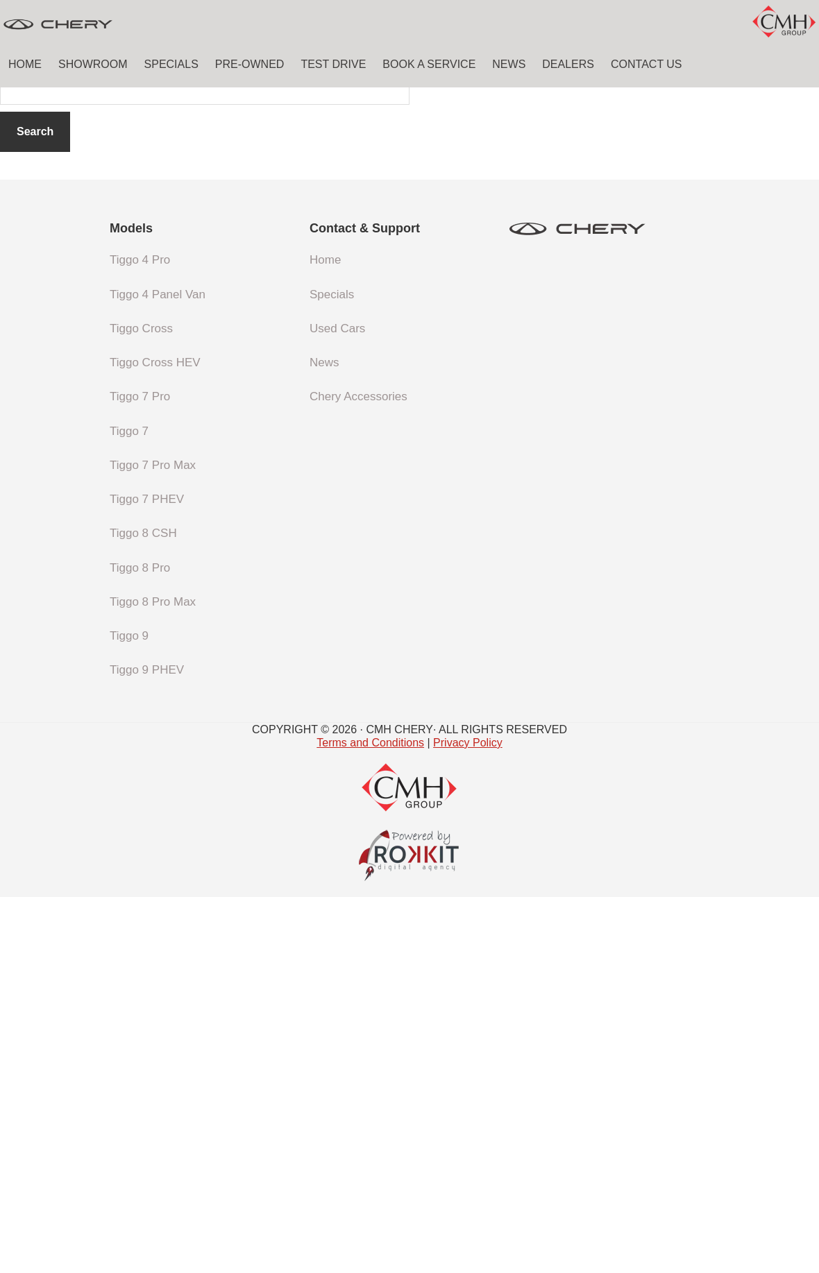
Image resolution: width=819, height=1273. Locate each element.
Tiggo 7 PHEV (147, 875)
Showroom (93, 64)
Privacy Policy (468, 1119)
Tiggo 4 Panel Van (157, 670)
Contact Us (646, 64)
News (508, 64)
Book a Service (428, 64)
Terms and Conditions (370, 1119)
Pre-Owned (250, 64)
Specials (171, 64)
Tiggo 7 (129, 807)
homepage (538, 405)
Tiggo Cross (141, 704)
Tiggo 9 (129, 1011)
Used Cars (337, 704)
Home (25, 64)
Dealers (568, 64)
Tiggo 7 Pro (140, 772)
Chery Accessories (358, 772)
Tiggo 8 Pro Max (153, 977)
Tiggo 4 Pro (140, 635)
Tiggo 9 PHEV (147, 1045)
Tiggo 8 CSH (143, 909)
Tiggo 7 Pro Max (153, 841)
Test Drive (333, 64)
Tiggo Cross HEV (155, 738)
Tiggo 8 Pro (140, 943)
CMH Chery (104, 24)
